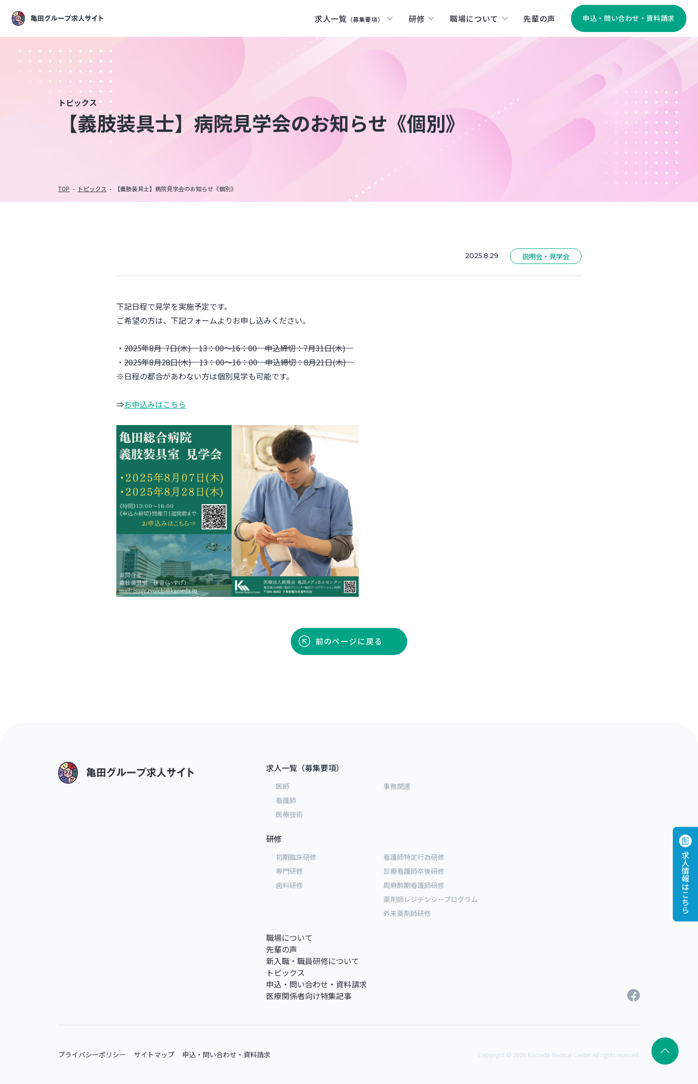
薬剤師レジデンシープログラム (430, 899)
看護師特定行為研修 (413, 857)
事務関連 (397, 786)
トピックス (285, 972)
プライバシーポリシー (92, 1054)
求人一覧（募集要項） (305, 767)
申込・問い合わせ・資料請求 (316, 984)
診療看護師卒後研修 (413, 871)
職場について (289, 937)
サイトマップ (154, 1054)
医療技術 (289, 814)
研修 (274, 838)
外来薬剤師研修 (407, 913)
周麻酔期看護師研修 (413, 885)
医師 (282, 786)
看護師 (286, 800)
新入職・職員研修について (312, 961)
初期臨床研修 (296, 857)
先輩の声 (281, 949)
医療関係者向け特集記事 (308, 996)
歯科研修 (289, 885)
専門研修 (289, 871)
